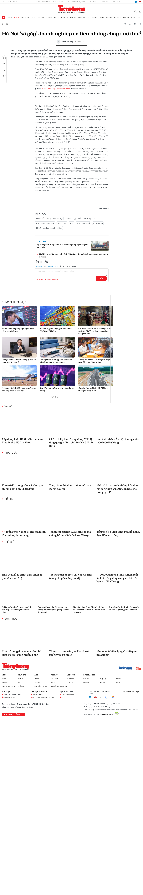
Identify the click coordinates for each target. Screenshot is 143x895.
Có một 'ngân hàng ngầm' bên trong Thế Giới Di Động (56, 329)
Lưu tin (4, 70)
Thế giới (49, 17)
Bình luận (4, 76)
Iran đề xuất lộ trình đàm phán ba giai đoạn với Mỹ (22, 576)
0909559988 (38, 694)
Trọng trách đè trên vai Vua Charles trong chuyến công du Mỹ (71, 576)
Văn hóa (94, 17)
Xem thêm (139, 17)
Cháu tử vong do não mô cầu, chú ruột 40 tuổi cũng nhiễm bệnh (21, 653)
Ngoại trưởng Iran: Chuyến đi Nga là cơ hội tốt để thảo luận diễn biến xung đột (89, 609)
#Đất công (98, 223)
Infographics (89, 675)
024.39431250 (9, 697)
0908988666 (67, 697)
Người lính (81, 17)
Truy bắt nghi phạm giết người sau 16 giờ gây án (70, 487)
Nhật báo (22, 675)
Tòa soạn (104, 2)
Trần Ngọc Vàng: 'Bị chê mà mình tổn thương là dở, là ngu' (24, 533)
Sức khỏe (41, 17)
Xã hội (10, 17)
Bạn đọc (119, 682)
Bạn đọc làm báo (13, 714)
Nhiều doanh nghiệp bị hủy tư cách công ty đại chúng (18, 329)
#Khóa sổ (40, 218)
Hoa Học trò (93, 2)
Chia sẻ (4, 64)
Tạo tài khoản (53, 266)
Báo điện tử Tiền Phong (71, 9)
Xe (88, 17)
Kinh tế (16, 17)
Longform (71, 675)
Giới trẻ (56, 17)
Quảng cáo (115, 2)
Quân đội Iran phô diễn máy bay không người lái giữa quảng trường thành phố (53, 609)
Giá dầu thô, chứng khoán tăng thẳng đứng (57, 389)
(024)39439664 (68, 694)
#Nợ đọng (62, 223)
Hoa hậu (126, 17)
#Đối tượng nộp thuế (45, 223)
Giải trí (101, 17)
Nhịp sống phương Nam (59, 686)
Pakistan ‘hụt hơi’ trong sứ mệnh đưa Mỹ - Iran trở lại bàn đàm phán (16, 609)
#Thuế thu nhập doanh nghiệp (49, 228)
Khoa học (117, 17)
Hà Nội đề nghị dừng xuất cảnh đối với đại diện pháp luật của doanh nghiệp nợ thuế (73, 255)
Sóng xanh (25, 17)
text (129, 24)
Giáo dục (109, 17)
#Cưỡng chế (89, 218)
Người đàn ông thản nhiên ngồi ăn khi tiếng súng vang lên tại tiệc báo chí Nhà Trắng (117, 578)
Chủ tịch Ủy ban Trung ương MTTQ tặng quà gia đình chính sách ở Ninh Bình (71, 442)
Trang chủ (3, 17)
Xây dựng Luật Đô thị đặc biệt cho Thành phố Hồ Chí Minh (22, 440)
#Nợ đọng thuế (83, 223)
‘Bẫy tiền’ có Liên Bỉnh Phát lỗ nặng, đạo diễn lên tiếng (118, 533)
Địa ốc (33, 17)
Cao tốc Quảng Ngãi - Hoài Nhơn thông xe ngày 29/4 (93, 389)
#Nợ (71, 223)
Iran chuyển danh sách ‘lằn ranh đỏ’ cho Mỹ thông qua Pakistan (124, 608)
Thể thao (73, 17)
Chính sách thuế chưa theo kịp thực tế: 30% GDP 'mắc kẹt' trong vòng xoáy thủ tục (94, 331)
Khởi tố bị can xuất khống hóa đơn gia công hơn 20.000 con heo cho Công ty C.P (117, 489)
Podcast (55, 675)
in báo (134, 24)
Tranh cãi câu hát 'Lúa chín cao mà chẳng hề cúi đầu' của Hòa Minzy (70, 533)
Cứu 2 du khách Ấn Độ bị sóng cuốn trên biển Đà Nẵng (117, 440)
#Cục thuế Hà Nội (55, 218)
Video (133, 17)
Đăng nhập (39, 266)
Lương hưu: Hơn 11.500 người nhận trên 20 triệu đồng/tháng (94, 360)
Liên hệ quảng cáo (39, 692)
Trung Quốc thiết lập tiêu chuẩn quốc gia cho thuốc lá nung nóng (57, 360)
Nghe (4, 57)
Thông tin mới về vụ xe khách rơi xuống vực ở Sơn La (69, 653)
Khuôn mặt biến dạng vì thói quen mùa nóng (116, 653)
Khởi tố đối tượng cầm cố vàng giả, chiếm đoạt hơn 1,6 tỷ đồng (22, 487)
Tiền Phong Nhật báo (61, 2)
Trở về (4, 82)
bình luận (139, 24)
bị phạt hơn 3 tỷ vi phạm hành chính (56, 88)
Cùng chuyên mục (14, 302)
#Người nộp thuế (73, 218)
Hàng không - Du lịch (9, 686)
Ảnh (36, 675)
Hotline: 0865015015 (42, 2)
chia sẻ (124, 24)
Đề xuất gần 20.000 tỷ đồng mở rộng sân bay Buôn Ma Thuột (19, 389)
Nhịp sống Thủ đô (40, 686)
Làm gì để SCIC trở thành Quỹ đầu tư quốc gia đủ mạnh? (19, 360)
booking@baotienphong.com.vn (44, 697)
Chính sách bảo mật (130, 692)
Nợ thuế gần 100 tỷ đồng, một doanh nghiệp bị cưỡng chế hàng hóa (62, 245)
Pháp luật (64, 17)
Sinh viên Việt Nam (78, 2)
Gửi (101, 278)
